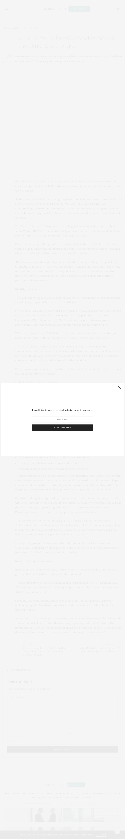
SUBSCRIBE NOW (62, 427)
